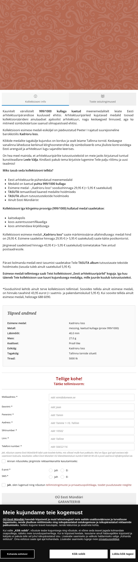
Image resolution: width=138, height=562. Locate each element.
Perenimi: (7, 414)
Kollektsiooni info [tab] (35, 99)
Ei (67, 470)
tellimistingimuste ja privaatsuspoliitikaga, (72, 485)
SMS (5, 476)
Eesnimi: (6, 406)
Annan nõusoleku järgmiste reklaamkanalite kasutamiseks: (42, 461)
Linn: (4, 438)
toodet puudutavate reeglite (115, 485)
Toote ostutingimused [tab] (102, 99)
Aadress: (6, 422)
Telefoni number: (11, 446)
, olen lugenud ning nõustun (69, 485)
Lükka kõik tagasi (123, 554)
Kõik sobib (78, 554)
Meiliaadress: (9, 397)
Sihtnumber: (8, 430)
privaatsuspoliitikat (109, 540)
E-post (6, 469)
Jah (56, 470)
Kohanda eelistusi (17, 555)
